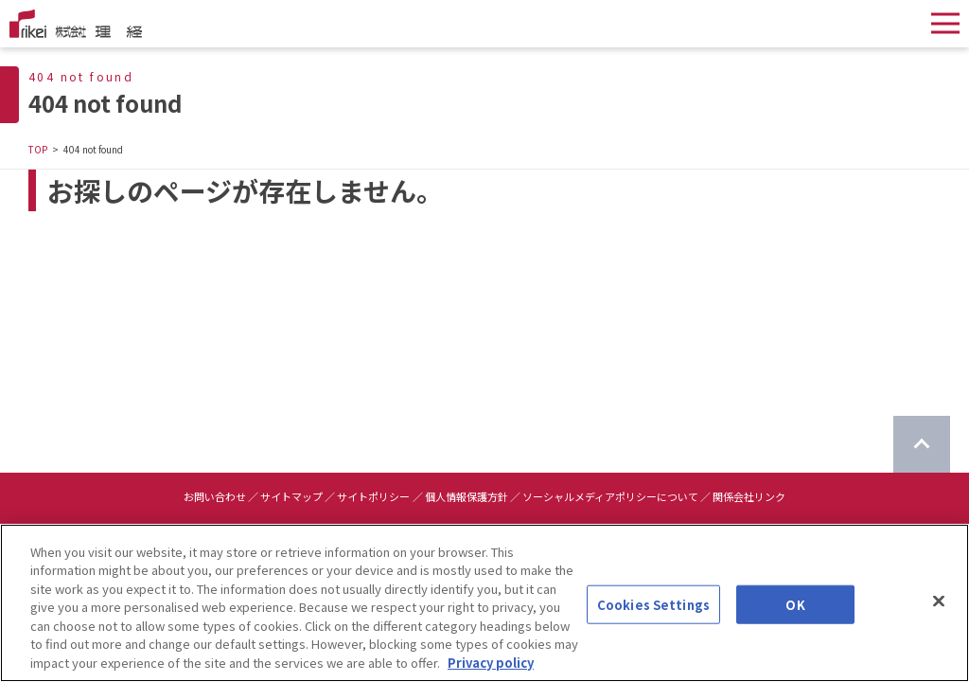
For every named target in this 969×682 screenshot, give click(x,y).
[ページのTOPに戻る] (921, 444)
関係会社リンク (749, 496)
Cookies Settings (653, 626)
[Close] (939, 622)
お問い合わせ (215, 496)
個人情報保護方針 (466, 496)
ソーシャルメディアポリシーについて (610, 496)
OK (794, 626)
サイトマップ (291, 496)
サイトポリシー (373, 496)
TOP (37, 149)
